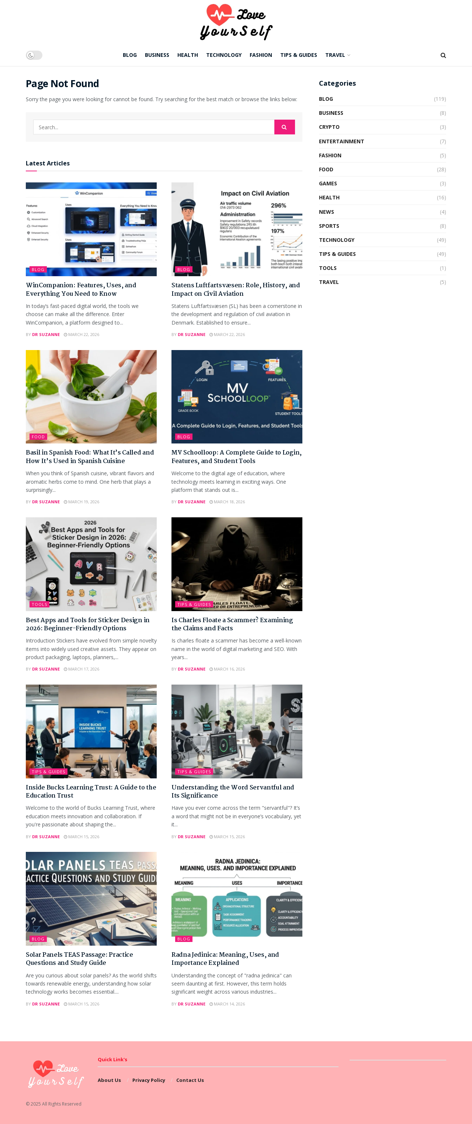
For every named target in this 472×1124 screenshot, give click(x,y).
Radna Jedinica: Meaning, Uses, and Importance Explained (225, 959)
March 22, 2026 (81, 334)
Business (157, 54)
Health (187, 54)
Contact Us (190, 1080)
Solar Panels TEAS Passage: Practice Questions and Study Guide (79, 959)
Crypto (329, 126)
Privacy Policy (148, 1080)
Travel (335, 54)
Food (38, 436)
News (326, 211)
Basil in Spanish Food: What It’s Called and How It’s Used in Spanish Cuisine (90, 457)
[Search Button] (284, 127)
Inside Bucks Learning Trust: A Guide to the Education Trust (91, 792)
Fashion (261, 54)
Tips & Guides (298, 54)
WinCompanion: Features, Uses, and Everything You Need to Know (81, 290)
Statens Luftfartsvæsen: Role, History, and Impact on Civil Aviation (235, 290)
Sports (329, 225)
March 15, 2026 (81, 836)
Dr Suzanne (46, 334)
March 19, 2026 (81, 501)
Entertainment (341, 141)
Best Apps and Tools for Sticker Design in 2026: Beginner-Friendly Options (88, 625)
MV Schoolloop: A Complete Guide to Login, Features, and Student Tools (236, 457)
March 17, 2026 (81, 669)
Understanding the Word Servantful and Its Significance (232, 792)
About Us (109, 1080)
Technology (224, 54)
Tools (39, 604)
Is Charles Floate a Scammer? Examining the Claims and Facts (232, 625)
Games (328, 183)
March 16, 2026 (227, 669)
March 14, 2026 (227, 1004)
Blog (130, 54)
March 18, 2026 (227, 501)
